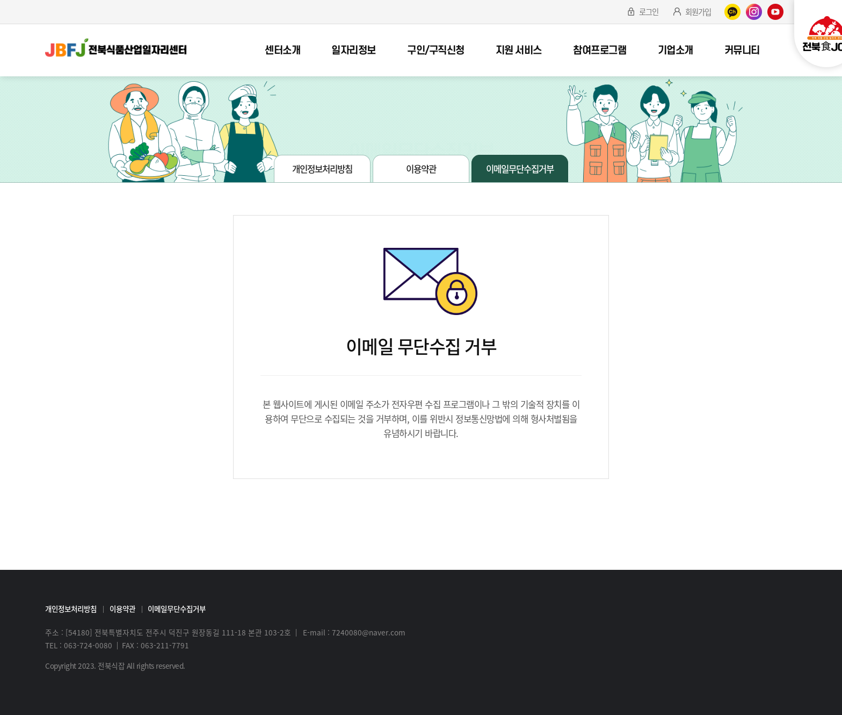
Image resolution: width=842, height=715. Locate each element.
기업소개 (675, 50)
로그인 (648, 12)
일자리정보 (353, 50)
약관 (396, 134)
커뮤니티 (742, 50)
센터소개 (282, 50)
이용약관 (421, 168)
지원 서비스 (519, 50)
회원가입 (698, 12)
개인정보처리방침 (322, 168)
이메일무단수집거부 (446, 134)
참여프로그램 (599, 50)
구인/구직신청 (435, 50)
